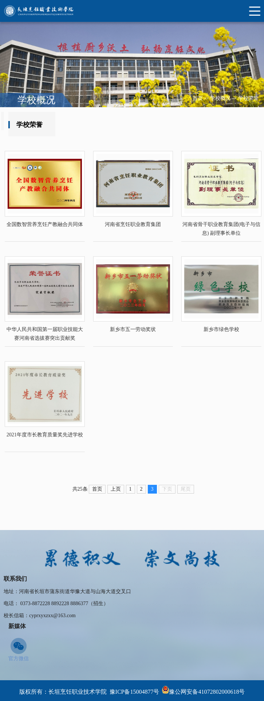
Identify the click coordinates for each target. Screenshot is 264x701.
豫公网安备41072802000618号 (207, 692)
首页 (198, 98)
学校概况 (220, 98)
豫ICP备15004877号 (134, 692)
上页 (125, 489)
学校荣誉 (248, 98)
